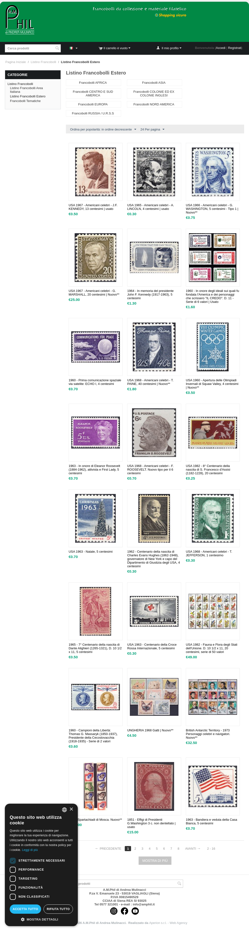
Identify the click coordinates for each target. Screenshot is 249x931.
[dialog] (41, 865)
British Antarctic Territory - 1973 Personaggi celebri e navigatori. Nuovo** (208, 733)
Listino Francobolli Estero (27, 96)
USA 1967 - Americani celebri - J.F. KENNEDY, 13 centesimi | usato (93, 207)
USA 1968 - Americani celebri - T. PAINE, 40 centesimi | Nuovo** (150, 382)
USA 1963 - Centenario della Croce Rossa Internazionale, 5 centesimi (152, 646)
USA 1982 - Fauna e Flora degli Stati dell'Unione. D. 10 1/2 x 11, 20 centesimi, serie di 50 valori (211, 648)
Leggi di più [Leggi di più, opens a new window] (30, 850)
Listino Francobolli (43, 62)
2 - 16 (211, 848)
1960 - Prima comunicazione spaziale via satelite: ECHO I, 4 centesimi (95, 382)
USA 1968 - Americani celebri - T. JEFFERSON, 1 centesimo (209, 553)
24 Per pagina (153, 129)
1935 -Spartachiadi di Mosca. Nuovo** (95, 819)
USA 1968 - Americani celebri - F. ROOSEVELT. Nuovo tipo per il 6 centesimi (150, 469)
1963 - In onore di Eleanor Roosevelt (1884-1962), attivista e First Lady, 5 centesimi (94, 469)
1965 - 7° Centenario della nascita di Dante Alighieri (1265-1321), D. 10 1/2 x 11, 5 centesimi (95, 648)
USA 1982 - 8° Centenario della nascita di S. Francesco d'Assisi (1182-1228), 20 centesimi (208, 469)
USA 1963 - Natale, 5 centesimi (91, 551)
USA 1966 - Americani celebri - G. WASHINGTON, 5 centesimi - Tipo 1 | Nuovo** (212, 208)
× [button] (71, 809)
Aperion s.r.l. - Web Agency (168, 923)
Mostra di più (155, 861)
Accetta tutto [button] (25, 909)
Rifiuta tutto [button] (58, 909)
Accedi (220, 48)
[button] (41, 919)
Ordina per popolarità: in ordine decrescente (103, 129)
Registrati (234, 48)
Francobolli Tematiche (25, 101)
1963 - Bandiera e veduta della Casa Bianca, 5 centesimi (211, 821)
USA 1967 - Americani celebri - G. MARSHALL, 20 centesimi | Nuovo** (94, 292)
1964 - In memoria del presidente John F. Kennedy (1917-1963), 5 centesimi (150, 294)
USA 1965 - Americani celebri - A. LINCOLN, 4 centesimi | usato (150, 207)
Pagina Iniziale (15, 62)
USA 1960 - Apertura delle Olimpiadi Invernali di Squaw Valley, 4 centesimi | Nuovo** (212, 383)
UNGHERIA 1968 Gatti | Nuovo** (150, 730)
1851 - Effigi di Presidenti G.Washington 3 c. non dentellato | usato (151, 823)
